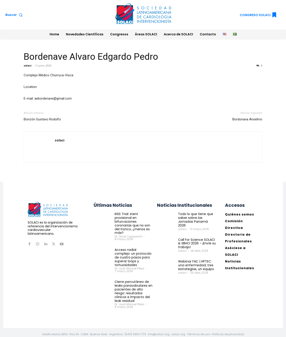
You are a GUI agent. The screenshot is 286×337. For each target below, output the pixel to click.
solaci (28, 65)
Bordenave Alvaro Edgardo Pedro (91, 56)
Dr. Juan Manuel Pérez (129, 265)
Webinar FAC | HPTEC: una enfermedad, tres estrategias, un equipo (195, 261)
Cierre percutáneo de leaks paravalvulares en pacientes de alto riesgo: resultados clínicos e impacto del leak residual (133, 287)
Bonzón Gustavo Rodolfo (42, 119)
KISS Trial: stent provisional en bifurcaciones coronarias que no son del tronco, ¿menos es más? (132, 223)
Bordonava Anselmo (247, 119)
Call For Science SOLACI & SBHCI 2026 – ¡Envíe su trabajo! (197, 240)
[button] (14, 14)
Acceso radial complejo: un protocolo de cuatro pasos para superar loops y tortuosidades (133, 255)
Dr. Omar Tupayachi (128, 236)
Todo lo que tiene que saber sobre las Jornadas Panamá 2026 (196, 218)
